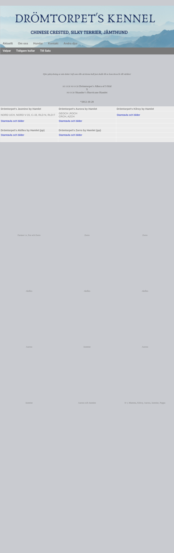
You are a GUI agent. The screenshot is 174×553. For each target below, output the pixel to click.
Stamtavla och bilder (128, 114)
